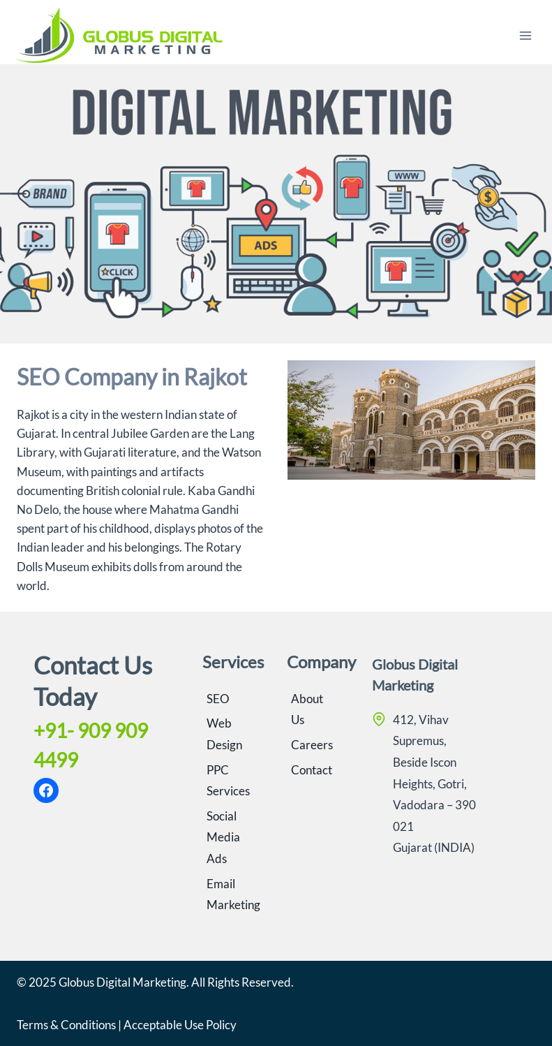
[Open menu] (525, 35)
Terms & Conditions (66, 1024)
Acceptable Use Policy (180, 1024)
